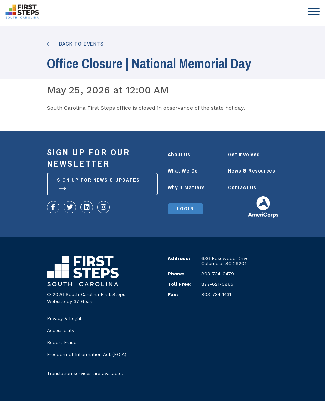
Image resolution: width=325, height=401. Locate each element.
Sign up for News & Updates (98, 182)
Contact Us (242, 187)
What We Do (183, 171)
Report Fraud (62, 342)
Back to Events (75, 43)
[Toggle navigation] (312, 11)
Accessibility (60, 330)
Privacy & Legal (64, 318)
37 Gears (84, 301)
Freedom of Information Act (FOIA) (86, 354)
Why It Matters (186, 187)
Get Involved (244, 154)
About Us (179, 154)
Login (185, 208)
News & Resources (251, 171)
